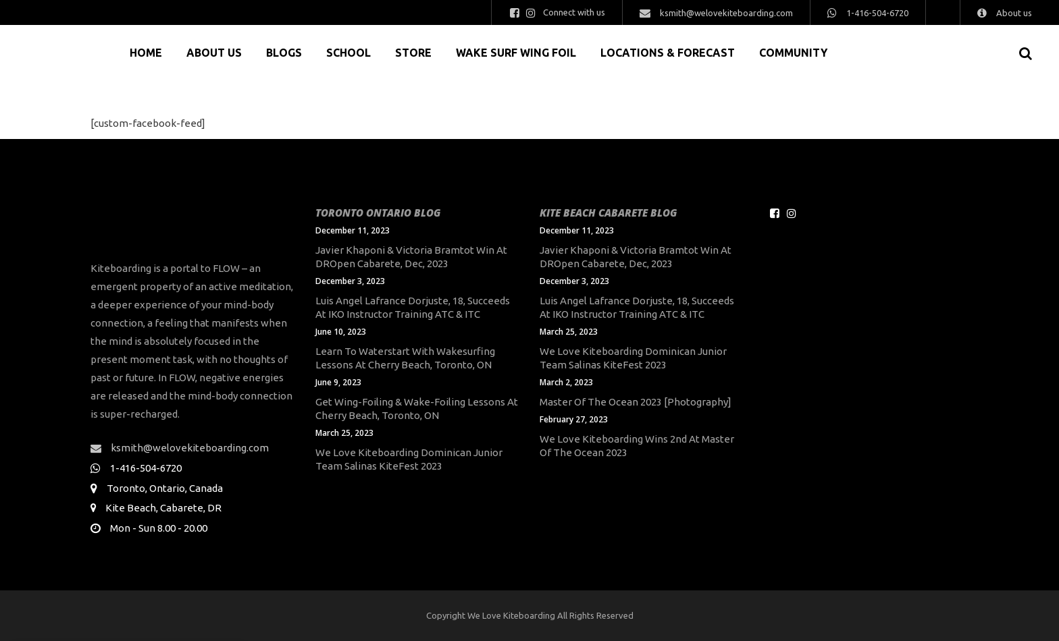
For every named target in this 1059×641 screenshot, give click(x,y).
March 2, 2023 (566, 382)
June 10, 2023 (340, 331)
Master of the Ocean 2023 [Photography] (635, 402)
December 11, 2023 (352, 230)
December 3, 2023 (350, 281)
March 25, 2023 (344, 433)
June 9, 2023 (338, 382)
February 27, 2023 (574, 419)
